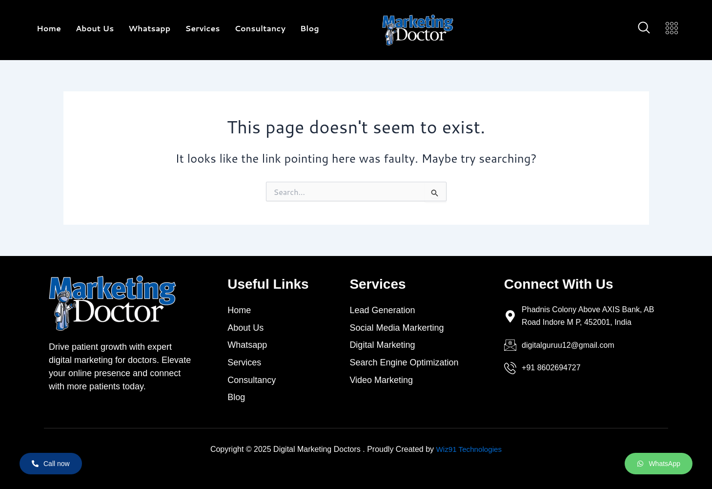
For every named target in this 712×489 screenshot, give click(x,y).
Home (49, 28)
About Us (95, 28)
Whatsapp (149, 28)
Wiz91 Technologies (469, 449)
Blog (309, 28)
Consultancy (260, 28)
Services (202, 28)
